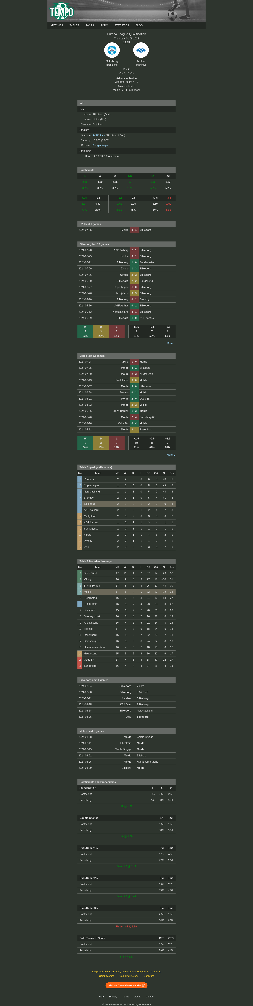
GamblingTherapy (128, 976)
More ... (171, 343)
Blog (139, 25)
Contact (150, 996)
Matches (57, 25)
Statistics (122, 25)
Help (101, 996)
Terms (125, 996)
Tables (74, 25)
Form (104, 25)
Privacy (113, 996)
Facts (90, 25)
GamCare (149, 976)
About (137, 996)
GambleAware (106, 976)
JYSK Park (98, 135)
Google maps (100, 145)
